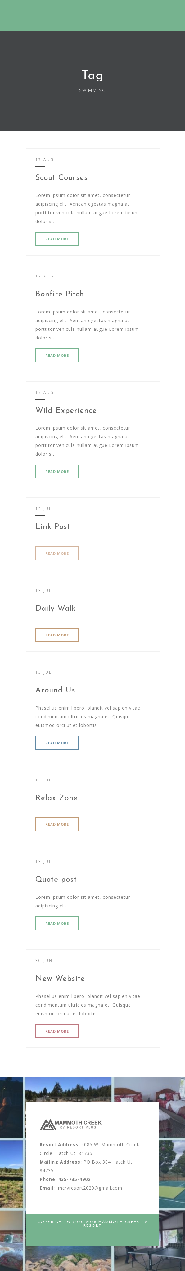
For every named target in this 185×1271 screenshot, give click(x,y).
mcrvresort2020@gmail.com (90, 1188)
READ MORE (57, 239)
